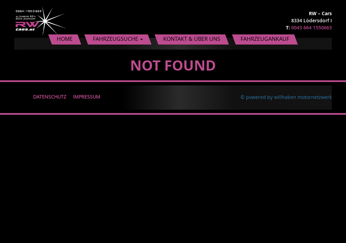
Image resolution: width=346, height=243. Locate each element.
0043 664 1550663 (311, 27)
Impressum (86, 96)
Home (65, 39)
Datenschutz (49, 96)
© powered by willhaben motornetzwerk (286, 97)
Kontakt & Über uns (191, 39)
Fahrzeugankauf (265, 39)
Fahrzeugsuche (118, 39)
